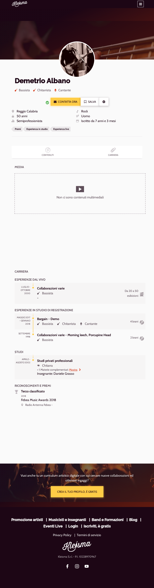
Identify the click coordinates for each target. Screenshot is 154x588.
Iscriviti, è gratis (97, 526)
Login (73, 526)
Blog (133, 520)
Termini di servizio (89, 535)
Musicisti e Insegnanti (67, 520)
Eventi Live (53, 526)
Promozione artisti (27, 520)
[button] (140, 4)
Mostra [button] (75, 369)
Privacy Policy (62, 535)
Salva (90, 102)
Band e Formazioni (108, 520)
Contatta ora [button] (65, 102)
